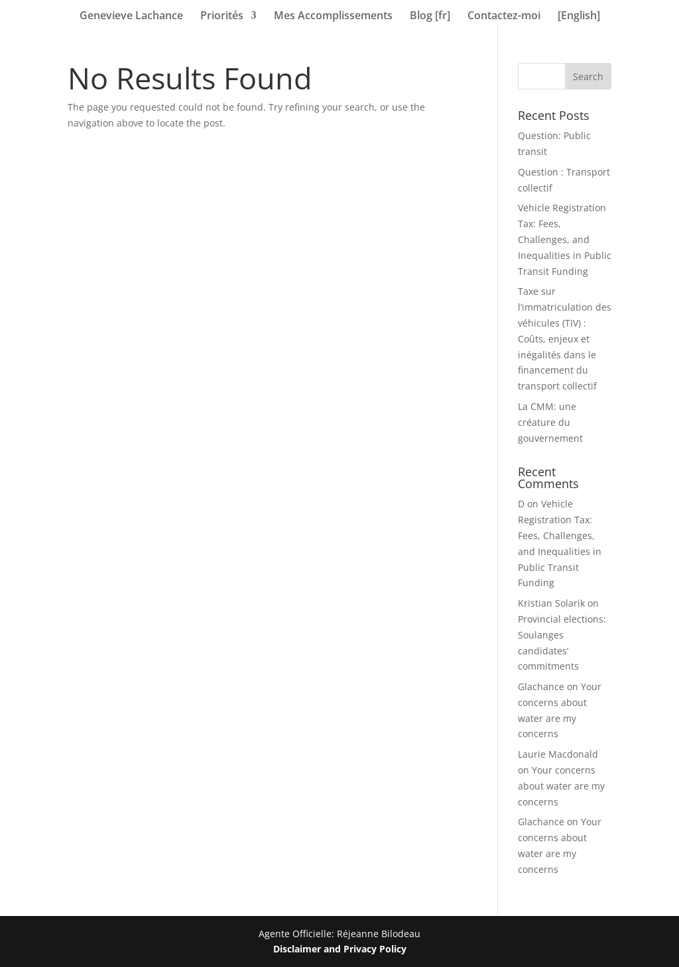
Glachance (541, 686)
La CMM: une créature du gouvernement (550, 422)
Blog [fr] (430, 17)
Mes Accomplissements (333, 17)
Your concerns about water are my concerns (561, 786)
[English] (579, 17)
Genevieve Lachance (131, 17)
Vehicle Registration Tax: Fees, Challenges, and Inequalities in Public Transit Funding (564, 239)
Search (588, 76)
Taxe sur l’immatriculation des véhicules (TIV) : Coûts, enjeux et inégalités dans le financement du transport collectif (564, 338)
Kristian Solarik (551, 603)
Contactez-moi (503, 17)
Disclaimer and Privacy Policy (339, 948)
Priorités (221, 17)
